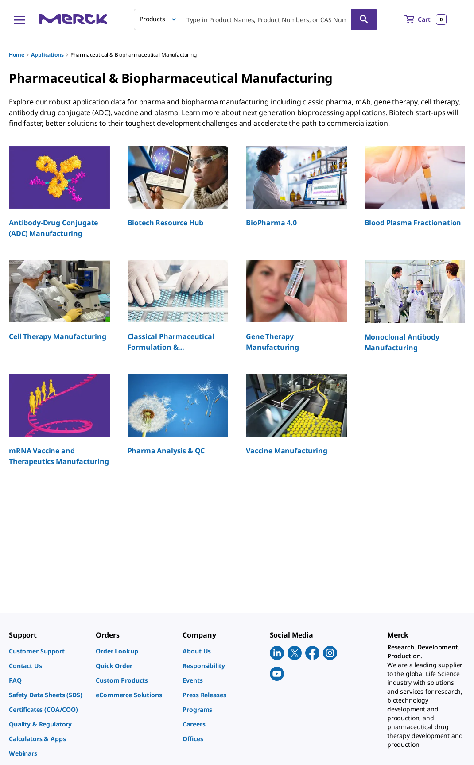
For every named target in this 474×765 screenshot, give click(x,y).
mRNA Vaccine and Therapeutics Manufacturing (59, 456)
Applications (47, 54)
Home (16, 54)
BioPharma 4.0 (271, 223)
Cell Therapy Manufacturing (57, 336)
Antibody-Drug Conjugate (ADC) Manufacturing (53, 228)
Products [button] (152, 19)
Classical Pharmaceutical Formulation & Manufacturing (171, 342)
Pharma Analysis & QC (166, 451)
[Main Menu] (19, 19)
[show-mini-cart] (425, 19)
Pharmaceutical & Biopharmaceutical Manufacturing (133, 54)
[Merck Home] (73, 19)
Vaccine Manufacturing (286, 451)
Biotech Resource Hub (166, 223)
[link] (48, 651)
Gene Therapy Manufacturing (272, 342)
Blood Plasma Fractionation (413, 223)
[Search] (364, 19)
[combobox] (255, 19)
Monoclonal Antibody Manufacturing (402, 342)
